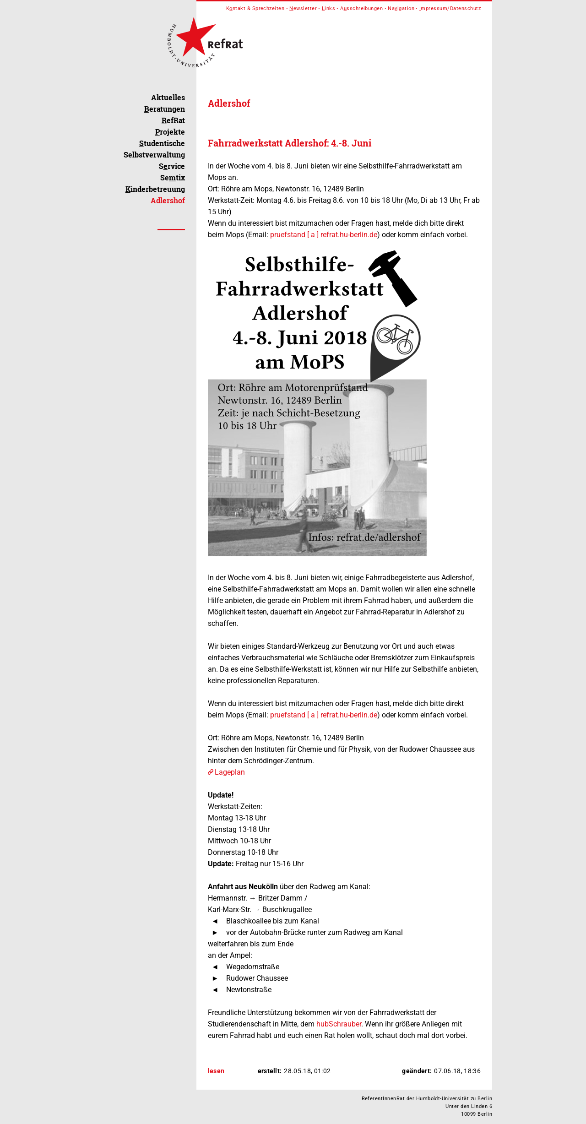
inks (328, 8)
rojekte (170, 131)
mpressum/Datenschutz (450, 8)
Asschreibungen (361, 8)
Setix (172, 177)
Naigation (401, 8)
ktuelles (168, 97)
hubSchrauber (338, 1024)
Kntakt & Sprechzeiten (255, 8)
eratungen (164, 109)
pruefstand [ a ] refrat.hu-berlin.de (323, 234)
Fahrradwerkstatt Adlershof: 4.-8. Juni (289, 143)
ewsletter (303, 8)
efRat (173, 120)
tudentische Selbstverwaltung (154, 148)
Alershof (168, 200)
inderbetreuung (155, 189)
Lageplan (230, 772)
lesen (216, 1071)
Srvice (172, 166)
